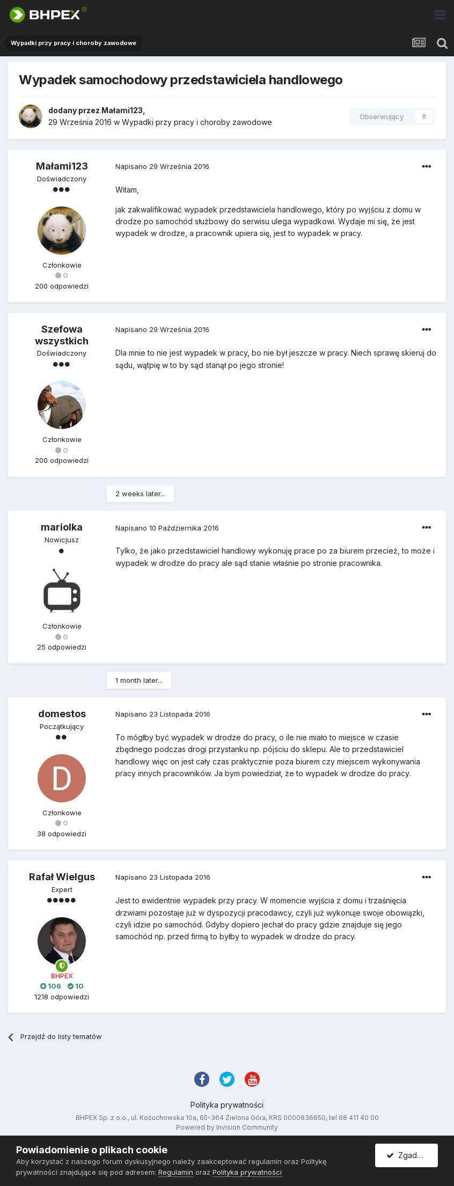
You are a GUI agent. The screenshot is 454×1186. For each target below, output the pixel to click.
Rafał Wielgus (62, 876)
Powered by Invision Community (227, 1127)
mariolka (62, 527)
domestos (62, 713)
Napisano (162, 166)
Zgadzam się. (412, 1155)
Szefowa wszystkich (62, 335)
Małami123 (122, 110)
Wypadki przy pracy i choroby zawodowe (197, 122)
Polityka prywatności (227, 1104)
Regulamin (175, 1172)
